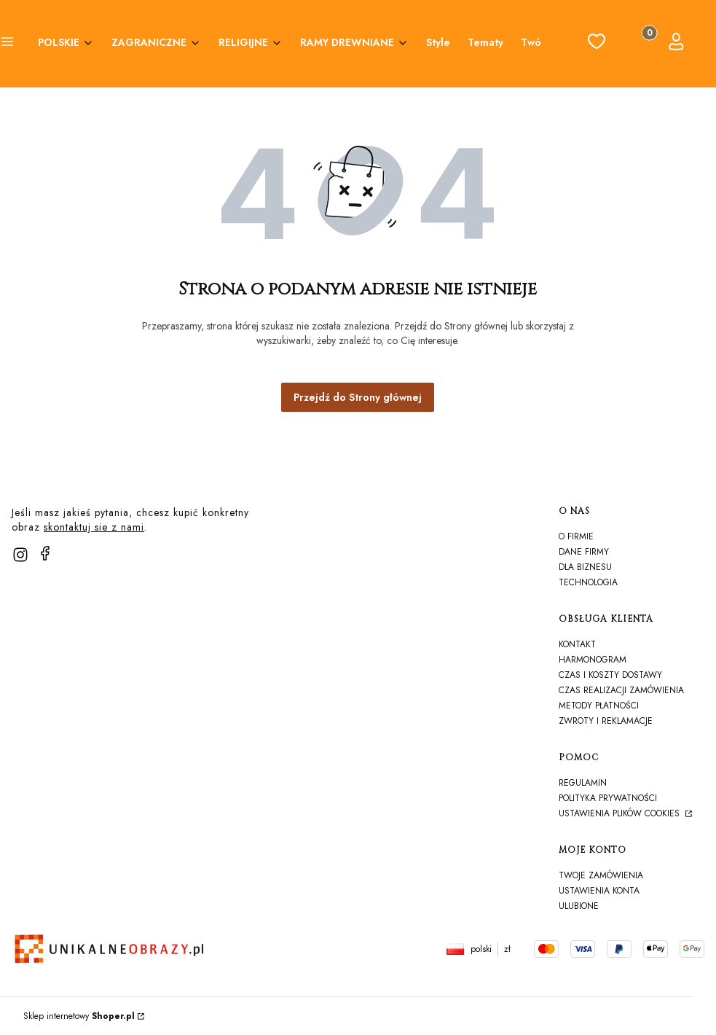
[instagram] (20, 554)
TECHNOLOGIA (588, 582)
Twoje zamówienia (601, 875)
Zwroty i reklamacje (606, 720)
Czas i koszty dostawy (610, 674)
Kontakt (577, 644)
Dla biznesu (585, 567)
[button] (7, 43)
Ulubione (579, 906)
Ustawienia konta (599, 890)
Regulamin (583, 782)
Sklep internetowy (79, 1016)
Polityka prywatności (608, 798)
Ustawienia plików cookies (620, 813)
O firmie (576, 536)
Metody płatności (599, 705)
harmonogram (592, 659)
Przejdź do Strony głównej (358, 397)
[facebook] (45, 553)
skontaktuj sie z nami (94, 527)
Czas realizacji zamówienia (621, 690)
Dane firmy (584, 551)
